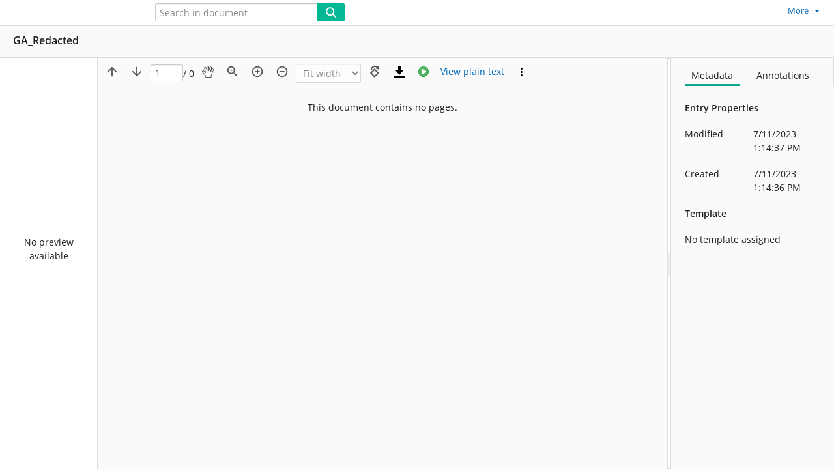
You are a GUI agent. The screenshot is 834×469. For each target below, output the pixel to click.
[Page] (167, 73)
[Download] (399, 72)
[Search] (331, 12)
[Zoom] (328, 73)
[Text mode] (472, 71)
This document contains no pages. (382, 107)
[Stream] (423, 71)
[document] (752, 263)
